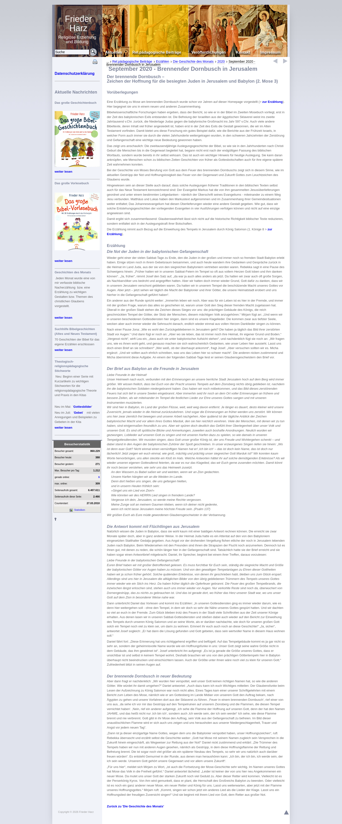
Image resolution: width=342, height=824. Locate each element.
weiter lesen (63, 171)
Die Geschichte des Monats (193, 61)
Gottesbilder (82, 406)
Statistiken (79, 510)
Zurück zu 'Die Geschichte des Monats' (135, 806)
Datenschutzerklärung (75, 73)
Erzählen (162, 61)
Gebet (78, 412)
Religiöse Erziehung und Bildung (78, 29)
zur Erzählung (272, 102)
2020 (221, 61)
